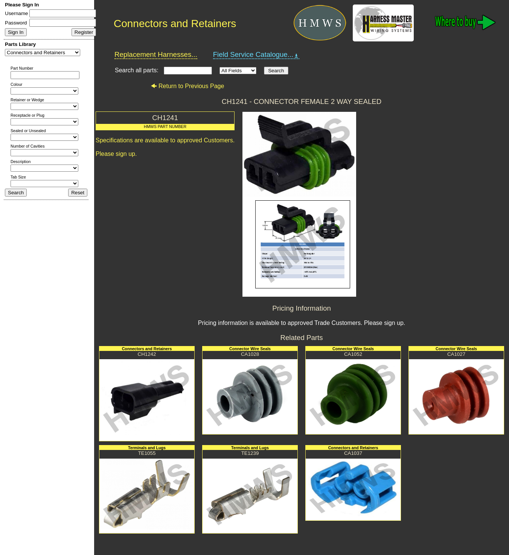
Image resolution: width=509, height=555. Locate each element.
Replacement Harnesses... (155, 54)
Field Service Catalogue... (256, 54)
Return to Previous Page (187, 86)
